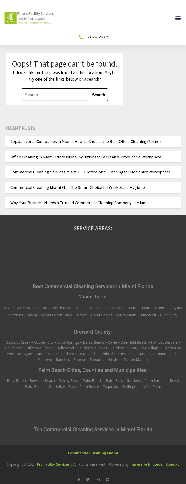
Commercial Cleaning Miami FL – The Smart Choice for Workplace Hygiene (77, 187)
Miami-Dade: (93, 297)
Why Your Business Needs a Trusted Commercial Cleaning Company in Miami (78, 202)
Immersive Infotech (145, 464)
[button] (178, 18)
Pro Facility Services (53, 464)
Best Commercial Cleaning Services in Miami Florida (93, 286)
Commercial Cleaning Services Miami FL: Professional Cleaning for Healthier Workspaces (90, 172)
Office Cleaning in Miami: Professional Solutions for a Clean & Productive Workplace (85, 156)
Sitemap (172, 464)
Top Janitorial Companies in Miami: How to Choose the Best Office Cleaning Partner (85, 141)
